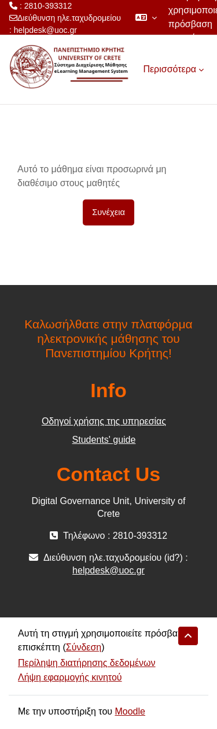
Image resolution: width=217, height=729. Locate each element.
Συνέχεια (108, 212)
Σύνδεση (83, 647)
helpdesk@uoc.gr (45, 30)
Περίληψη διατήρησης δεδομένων (87, 663)
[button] (146, 17)
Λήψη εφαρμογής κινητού (70, 677)
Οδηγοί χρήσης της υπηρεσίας (104, 421)
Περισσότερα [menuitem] (169, 69)
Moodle (130, 711)
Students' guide (104, 440)
